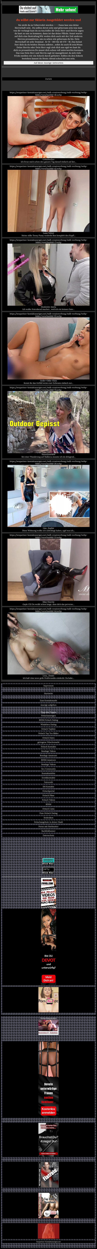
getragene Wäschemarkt (48, 742)
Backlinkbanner (49, 831)
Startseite (48, 693)
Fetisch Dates (48, 738)
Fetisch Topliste (48, 729)
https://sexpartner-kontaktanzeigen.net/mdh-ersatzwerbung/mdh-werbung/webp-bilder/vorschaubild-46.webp (48, 127)
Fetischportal (48, 791)
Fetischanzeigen (48, 715)
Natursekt (48, 782)
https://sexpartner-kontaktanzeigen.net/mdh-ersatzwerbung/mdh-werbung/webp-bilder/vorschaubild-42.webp (48, 201)
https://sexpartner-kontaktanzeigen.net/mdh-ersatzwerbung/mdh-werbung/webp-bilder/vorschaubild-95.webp (48, 348)
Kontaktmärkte (48, 773)
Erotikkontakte (48, 778)
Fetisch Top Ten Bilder (48, 733)
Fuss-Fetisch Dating (48, 813)
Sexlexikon (48, 817)
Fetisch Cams (49, 809)
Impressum (48, 686)
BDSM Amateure (48, 760)
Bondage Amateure (48, 755)
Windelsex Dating (48, 724)
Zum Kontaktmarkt (48, 700)
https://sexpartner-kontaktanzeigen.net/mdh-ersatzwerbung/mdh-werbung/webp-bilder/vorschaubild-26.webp (48, 496)
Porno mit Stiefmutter (48, 826)
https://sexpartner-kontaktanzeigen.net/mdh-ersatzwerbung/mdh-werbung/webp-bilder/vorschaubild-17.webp (48, 275)
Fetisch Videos (48, 800)
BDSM (48, 804)
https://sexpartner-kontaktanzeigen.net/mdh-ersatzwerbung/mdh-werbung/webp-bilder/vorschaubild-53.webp (48, 570)
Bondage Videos (48, 751)
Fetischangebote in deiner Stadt (48, 822)
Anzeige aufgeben (48, 705)
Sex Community (48, 769)
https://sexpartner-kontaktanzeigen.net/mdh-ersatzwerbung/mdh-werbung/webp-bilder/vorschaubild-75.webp (48, 422)
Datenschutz (48, 835)
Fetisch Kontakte (48, 746)
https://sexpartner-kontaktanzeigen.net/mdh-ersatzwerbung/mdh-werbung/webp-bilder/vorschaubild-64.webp (48, 643)
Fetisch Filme (48, 795)
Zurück (48, 79)
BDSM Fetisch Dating (48, 720)
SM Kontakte (48, 786)
